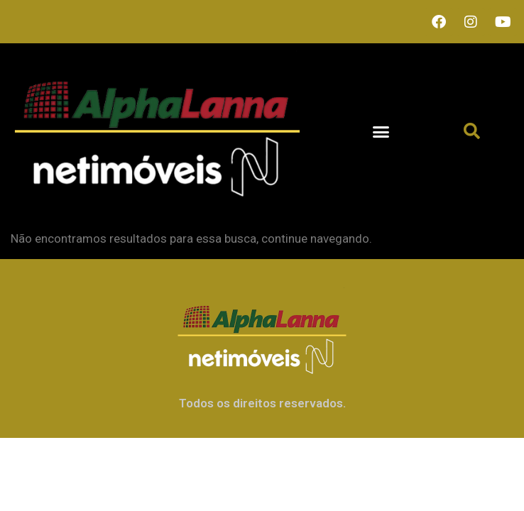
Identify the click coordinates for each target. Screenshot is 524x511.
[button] (380, 131)
